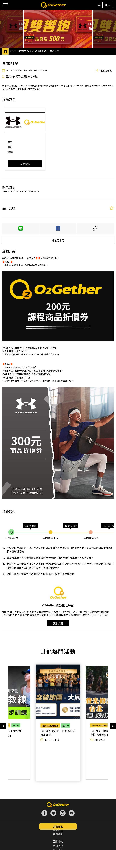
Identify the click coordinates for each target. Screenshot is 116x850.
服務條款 (58, 801)
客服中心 (58, 808)
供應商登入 (58, 832)
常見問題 (58, 813)
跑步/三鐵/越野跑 (19, 50)
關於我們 (58, 797)
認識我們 (58, 792)
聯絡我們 (58, 817)
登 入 (107, 5)
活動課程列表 (39, 50)
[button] (3, 706)
